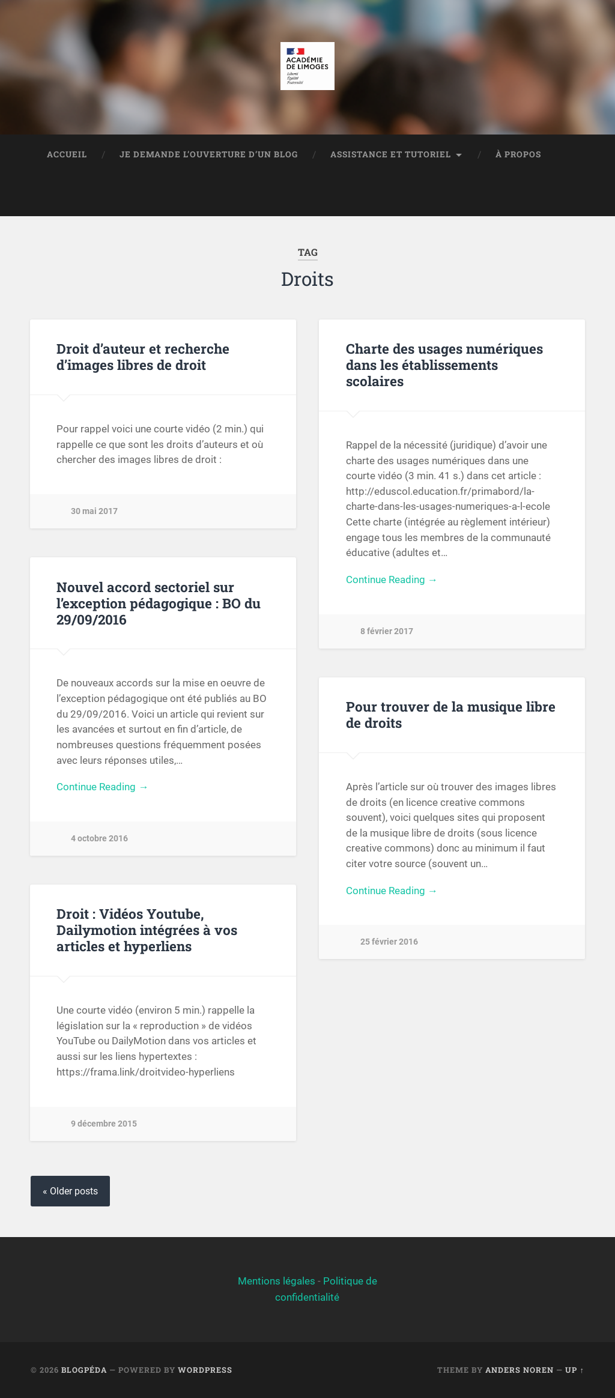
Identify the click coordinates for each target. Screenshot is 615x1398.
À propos (518, 154)
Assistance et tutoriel (390, 154)
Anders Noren (519, 1370)
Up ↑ (574, 1370)
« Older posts (70, 1191)
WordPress (205, 1370)
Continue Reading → (392, 579)
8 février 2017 (386, 631)
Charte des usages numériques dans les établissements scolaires (444, 364)
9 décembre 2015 (104, 1124)
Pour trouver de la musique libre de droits (451, 714)
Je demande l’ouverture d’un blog (209, 154)
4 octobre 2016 (99, 839)
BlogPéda (84, 1370)
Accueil (67, 154)
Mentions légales (276, 1281)
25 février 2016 (389, 942)
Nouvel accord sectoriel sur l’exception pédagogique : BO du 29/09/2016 (158, 603)
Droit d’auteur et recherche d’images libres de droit (142, 356)
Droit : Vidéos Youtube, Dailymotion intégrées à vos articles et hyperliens (146, 929)
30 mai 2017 (94, 511)
